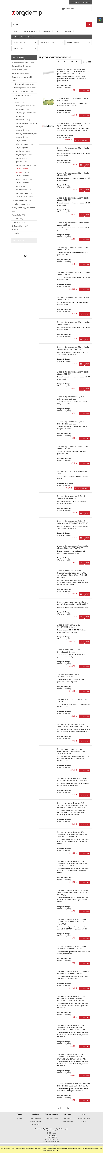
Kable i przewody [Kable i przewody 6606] (18, 73)
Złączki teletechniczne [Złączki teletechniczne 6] (24, 165)
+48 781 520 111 (53, 1139)
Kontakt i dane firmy (83, 1118)
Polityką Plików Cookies (49, 1148)
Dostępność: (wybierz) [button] (47, 42)
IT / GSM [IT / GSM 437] (15, 219)
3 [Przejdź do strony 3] (68, 1108)
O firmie (83, 1121)
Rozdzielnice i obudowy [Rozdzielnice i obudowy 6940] (20, 84)
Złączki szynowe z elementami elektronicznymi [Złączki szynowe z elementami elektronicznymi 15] (22, 186)
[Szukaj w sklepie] (48, 24)
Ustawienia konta (35, 1121)
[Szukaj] (89, 24)
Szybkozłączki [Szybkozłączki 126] (21, 155)
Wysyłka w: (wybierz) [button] (73, 42)
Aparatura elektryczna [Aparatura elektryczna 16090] (20, 62)
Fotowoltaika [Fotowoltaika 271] (16, 215)
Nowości (15, 230)
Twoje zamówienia (35, 1118)
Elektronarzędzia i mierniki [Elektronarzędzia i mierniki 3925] (21, 88)
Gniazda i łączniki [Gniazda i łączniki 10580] (18, 66)
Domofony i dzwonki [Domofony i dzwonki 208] (19, 204)
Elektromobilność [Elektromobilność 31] (18, 226)
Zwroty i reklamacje (67, 1121)
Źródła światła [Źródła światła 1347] (17, 70)
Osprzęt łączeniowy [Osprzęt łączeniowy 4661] (19, 95)
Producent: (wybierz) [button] (19, 42)
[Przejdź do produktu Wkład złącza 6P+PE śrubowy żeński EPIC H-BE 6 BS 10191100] (24, 265)
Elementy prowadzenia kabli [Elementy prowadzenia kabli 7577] (22, 77)
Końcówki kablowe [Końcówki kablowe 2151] (20, 197)
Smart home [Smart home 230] (16, 222)
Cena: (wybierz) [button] (18, 48)
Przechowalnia (35, 1124)
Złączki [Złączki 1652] (16, 102)
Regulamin (67, 1118)
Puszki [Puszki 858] (16, 99)
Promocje (15, 233)
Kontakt (19, 1118)
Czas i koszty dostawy (51, 1118)
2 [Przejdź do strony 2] (65, 1108)
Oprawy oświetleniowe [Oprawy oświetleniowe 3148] (20, 91)
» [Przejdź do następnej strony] (72, 1108)
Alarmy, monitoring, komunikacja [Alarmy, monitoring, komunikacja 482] (23, 208)
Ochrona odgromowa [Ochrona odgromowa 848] (19, 200)
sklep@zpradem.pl (53, 1141)
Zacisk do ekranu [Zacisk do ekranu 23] (22, 193)
